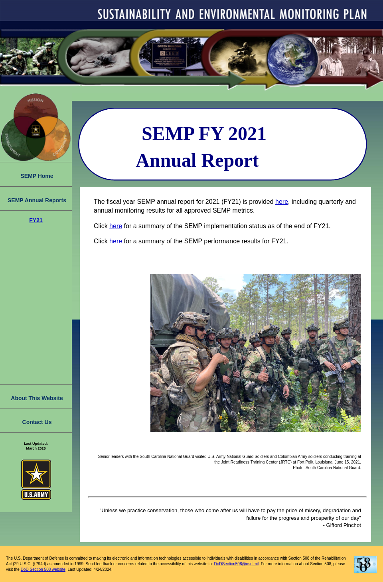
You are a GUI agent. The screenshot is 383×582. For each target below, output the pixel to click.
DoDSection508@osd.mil (236, 564)
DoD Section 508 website (43, 569)
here (281, 201)
